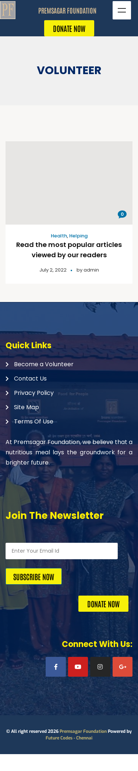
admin (91, 269)
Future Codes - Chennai (69, 738)
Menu (122, 10)
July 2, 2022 (53, 269)
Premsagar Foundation (83, 731)
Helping (78, 235)
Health (59, 235)
